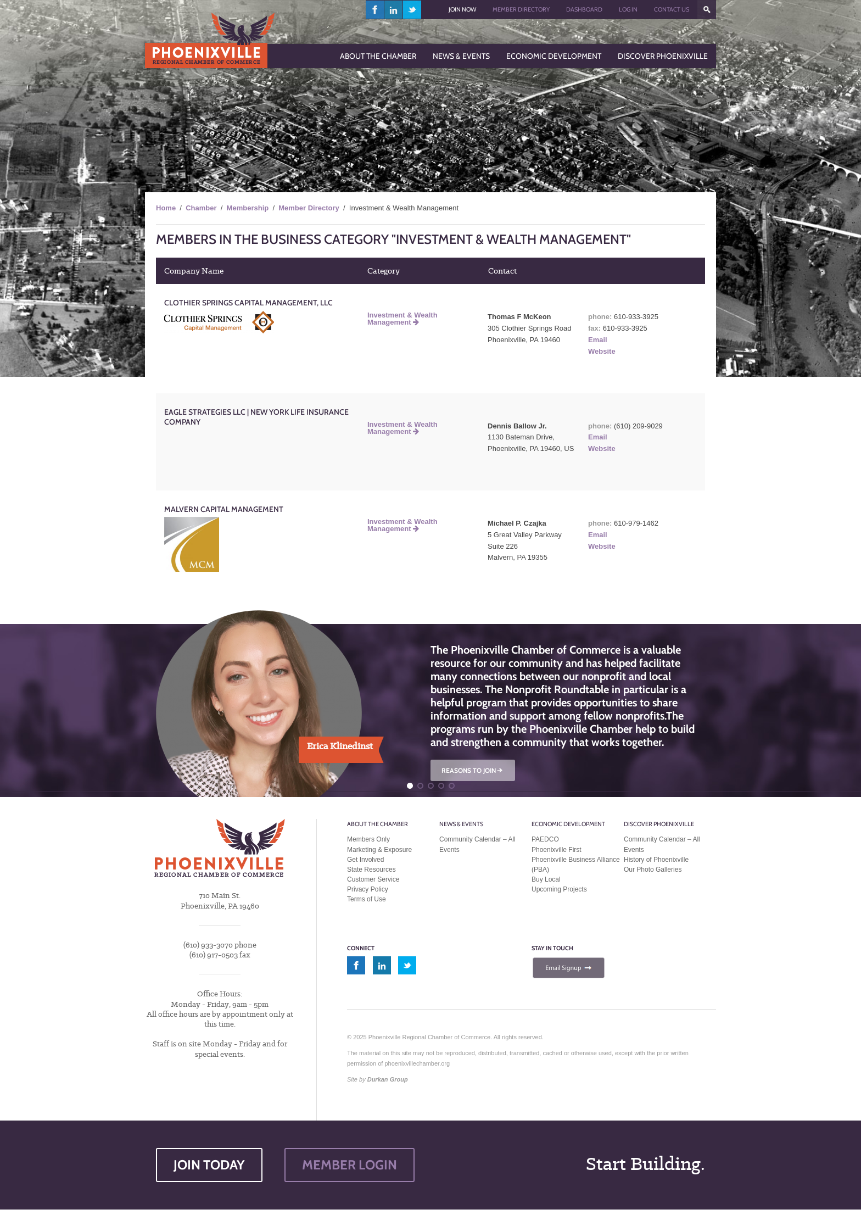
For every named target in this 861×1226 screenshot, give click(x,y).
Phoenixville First (557, 850)
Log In (628, 9)
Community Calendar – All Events (477, 844)
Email (597, 340)
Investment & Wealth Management (402, 318)
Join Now (462, 9)
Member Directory (521, 9)
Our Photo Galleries (652, 869)
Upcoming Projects (559, 889)
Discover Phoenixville (659, 824)
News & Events (461, 824)
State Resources (371, 869)
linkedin (393, 9)
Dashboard (584, 9)
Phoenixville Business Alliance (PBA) (576, 864)
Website (602, 351)
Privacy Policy (367, 889)
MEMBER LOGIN (349, 1165)
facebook (375, 9)
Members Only (368, 839)
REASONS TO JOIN (472, 770)
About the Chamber (377, 824)
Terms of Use (366, 899)
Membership (248, 208)
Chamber (201, 208)
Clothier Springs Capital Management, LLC (248, 303)
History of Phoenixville (656, 859)
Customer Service (373, 879)
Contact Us (671, 9)
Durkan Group (387, 1079)
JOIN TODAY (209, 1165)
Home (166, 208)
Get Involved (365, 859)
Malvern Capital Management (223, 509)
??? (706, 9)
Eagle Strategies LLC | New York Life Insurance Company (256, 417)
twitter (412, 9)
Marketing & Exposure (379, 850)
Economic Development (568, 824)
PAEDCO (545, 839)
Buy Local (546, 879)
